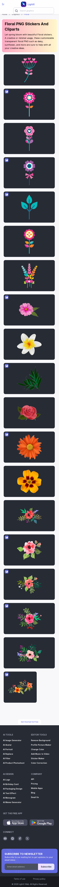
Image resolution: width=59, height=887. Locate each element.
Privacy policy (39, 879)
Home (4, 14)
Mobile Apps (37, 788)
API (32, 779)
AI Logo (6, 780)
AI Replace (8, 754)
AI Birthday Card (10, 784)
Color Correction (39, 763)
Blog (33, 793)
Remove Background (40, 740)
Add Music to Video (40, 754)
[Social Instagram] (12, 838)
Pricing (34, 784)
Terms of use (19, 879)
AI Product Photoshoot (13, 763)
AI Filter (6, 758)
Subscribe (46, 867)
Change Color (37, 749)
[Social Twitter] (27, 838)
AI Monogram (9, 798)
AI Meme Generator (12, 802)
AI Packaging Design (12, 789)
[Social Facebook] (20, 838)
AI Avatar (7, 745)
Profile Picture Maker (41, 745)
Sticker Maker (37, 758)
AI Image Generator (12, 740)
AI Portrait (8, 749)
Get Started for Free (29, 722)
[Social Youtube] (5, 838)
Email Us (35, 797)
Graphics (16, 14)
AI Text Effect (9, 793)
